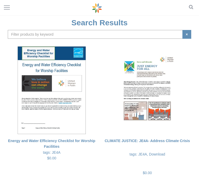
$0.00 (147, 156)
